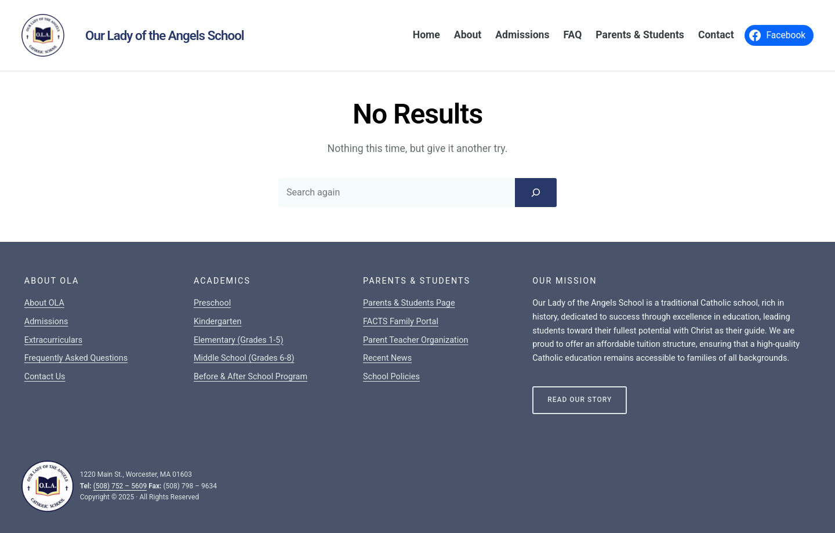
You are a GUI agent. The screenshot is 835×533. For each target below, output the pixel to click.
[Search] (536, 192)
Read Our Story (579, 400)
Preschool (212, 303)
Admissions (46, 322)
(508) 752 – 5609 (120, 486)
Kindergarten (217, 322)
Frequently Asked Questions (76, 358)
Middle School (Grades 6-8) (244, 358)
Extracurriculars (53, 340)
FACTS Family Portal (400, 322)
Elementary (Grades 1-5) (238, 340)
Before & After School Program (250, 377)
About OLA (44, 303)
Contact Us (45, 377)
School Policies (391, 377)
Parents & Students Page (409, 303)
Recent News (387, 358)
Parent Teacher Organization (415, 340)
